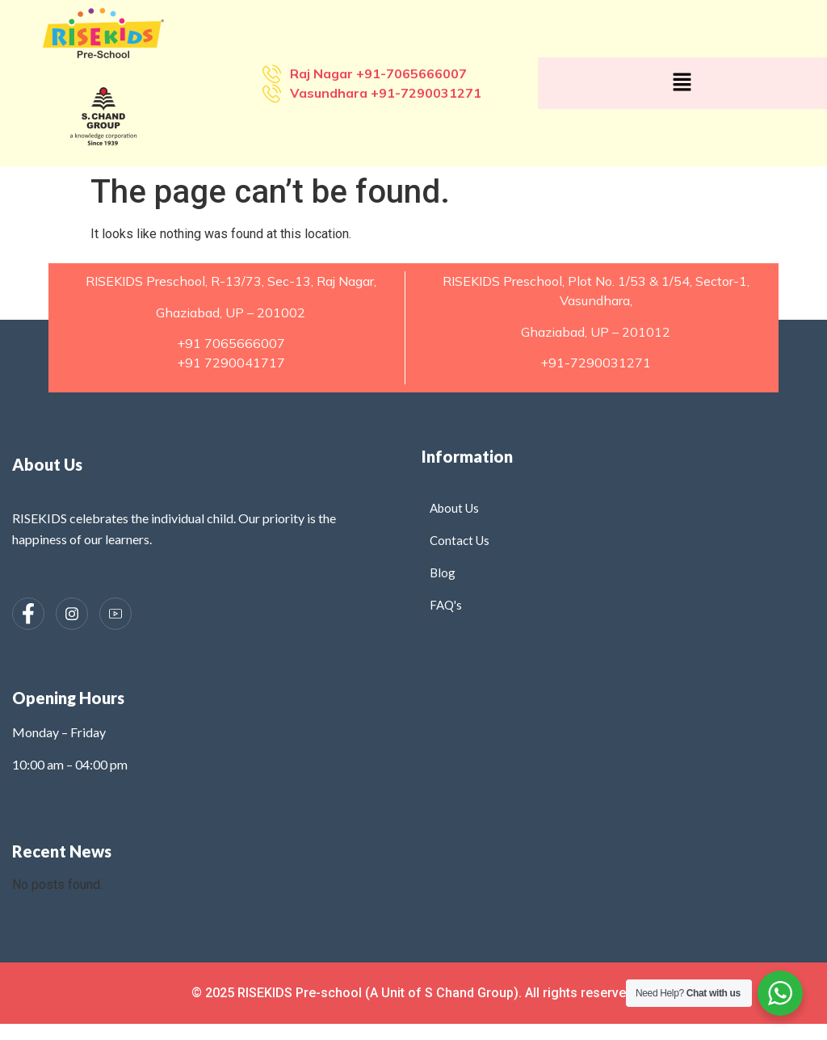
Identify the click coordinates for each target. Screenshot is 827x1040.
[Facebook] (28, 614)
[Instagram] (72, 614)
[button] (682, 83)
